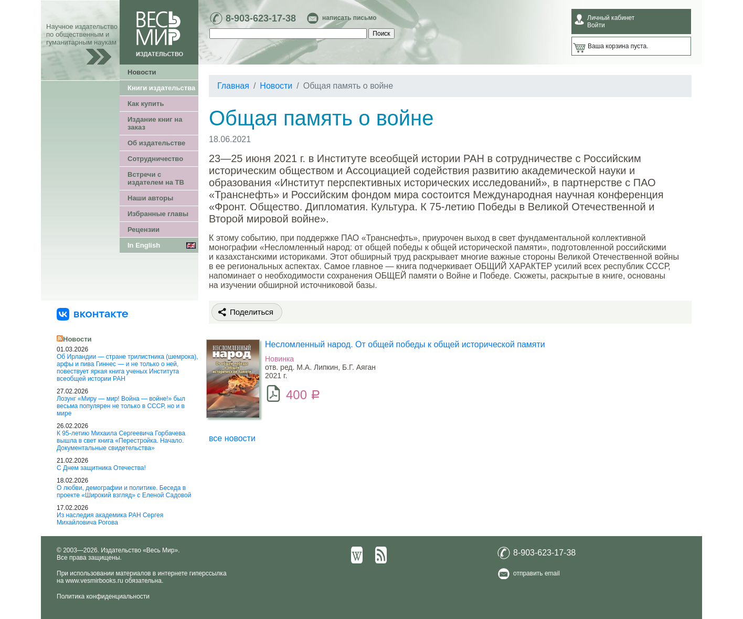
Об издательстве (156, 143)
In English (144, 245)
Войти (596, 25)
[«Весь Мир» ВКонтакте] (92, 313)
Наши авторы (150, 198)
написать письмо (349, 18)
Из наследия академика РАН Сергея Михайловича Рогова (110, 518)
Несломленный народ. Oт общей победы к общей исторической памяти (405, 344)
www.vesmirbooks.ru (94, 580)
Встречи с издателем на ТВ (156, 178)
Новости (142, 72)
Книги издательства (161, 88)
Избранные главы (158, 214)
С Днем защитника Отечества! (101, 468)
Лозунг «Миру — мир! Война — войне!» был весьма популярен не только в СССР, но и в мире (121, 406)
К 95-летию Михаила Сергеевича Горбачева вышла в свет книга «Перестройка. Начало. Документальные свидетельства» (121, 441)
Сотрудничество (155, 159)
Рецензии (144, 229)
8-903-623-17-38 (261, 18)
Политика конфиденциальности (103, 596)
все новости (232, 438)
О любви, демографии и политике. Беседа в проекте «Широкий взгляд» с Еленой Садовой (124, 491)
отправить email (536, 573)
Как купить (146, 104)
